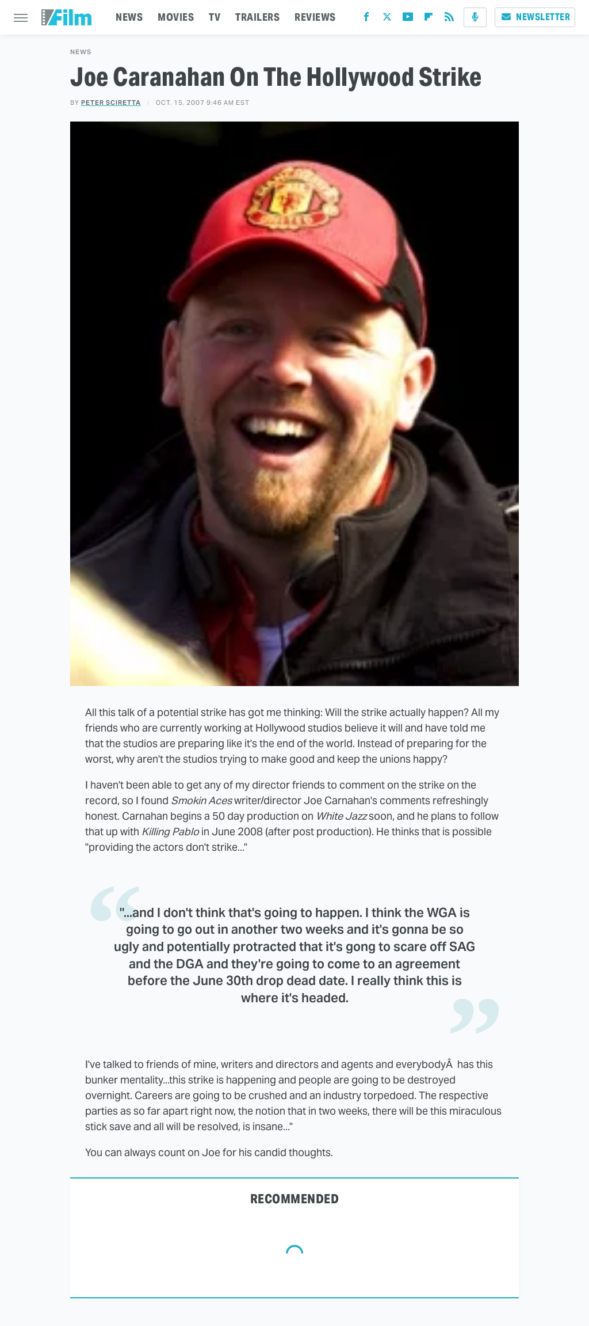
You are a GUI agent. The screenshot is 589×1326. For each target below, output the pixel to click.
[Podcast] (475, 17)
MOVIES (176, 17)
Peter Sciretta (111, 102)
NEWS (129, 17)
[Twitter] (387, 19)
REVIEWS (315, 17)
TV (214, 17)
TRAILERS (257, 17)
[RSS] (449, 19)
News (80, 52)
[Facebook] (366, 19)
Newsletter (535, 17)
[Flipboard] (428, 19)
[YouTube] (407, 19)
